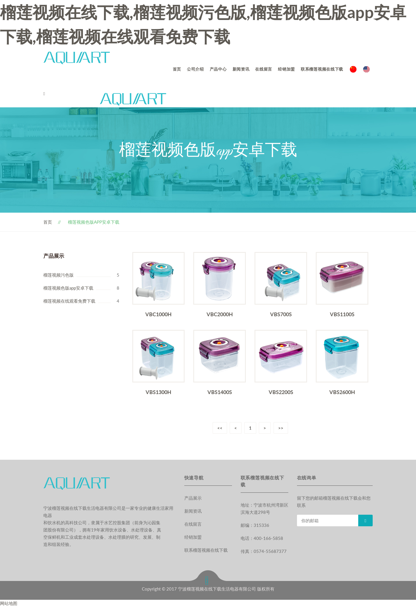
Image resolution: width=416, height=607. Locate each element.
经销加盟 (286, 69)
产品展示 (193, 498)
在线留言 (263, 69)
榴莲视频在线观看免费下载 (69, 301)
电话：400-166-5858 (262, 538)
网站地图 (8, 603)
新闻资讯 (241, 69)
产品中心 (218, 69)
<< (219, 428)
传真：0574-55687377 (264, 551)
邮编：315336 (255, 525)
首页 (177, 69)
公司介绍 (195, 69)
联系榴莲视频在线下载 (322, 69)
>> (281, 428)
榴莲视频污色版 (58, 274)
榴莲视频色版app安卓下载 (68, 287)
